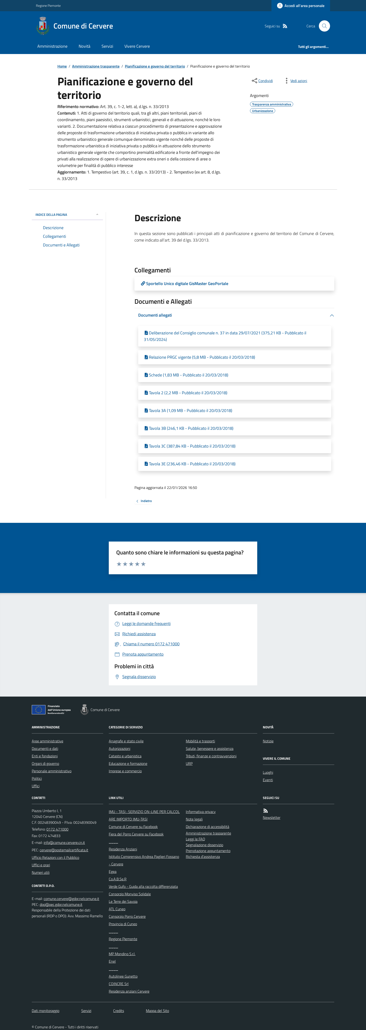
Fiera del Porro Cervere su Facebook (136, 834)
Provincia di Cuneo (123, 924)
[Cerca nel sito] (322, 26)
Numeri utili (40, 872)
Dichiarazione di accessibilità (207, 826)
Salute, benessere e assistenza (209, 748)
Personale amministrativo (51, 771)
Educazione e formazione (128, 763)
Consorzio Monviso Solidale (130, 894)
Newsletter (271, 817)
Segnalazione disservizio (204, 845)
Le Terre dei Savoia (123, 901)
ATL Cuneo (117, 909)
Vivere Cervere (137, 46)
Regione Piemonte (48, 5)
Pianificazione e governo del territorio (155, 66)
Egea (112, 871)
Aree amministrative (47, 741)
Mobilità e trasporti (200, 741)
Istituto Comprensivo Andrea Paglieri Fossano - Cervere (144, 860)
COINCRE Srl (119, 984)
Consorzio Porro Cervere (127, 916)
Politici (37, 778)
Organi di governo (45, 763)
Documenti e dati (45, 748)
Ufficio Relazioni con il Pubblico (55, 857)
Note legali (194, 819)
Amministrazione (52, 46)
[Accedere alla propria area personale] (300, 5)
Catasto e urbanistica (125, 756)
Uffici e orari (41, 865)
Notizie (268, 741)
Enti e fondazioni (45, 756)
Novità (84, 46)
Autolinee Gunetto (123, 976)
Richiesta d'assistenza (203, 856)
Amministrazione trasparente (96, 66)
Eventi (268, 780)
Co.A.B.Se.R (118, 879)
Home (62, 66)
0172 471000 (57, 829)
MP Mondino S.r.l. (122, 954)
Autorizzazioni (119, 748)
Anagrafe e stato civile (126, 741)
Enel (112, 961)
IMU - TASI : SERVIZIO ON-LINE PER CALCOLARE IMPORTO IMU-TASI (144, 815)
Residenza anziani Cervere (129, 991)
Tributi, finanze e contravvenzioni (211, 756)
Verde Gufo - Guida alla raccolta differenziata (143, 886)
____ (113, 841)
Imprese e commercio (125, 771)
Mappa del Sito (157, 1010)
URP (189, 763)
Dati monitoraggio (45, 1010)
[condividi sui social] (262, 80)
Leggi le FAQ (195, 839)
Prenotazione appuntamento (208, 850)
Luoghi (268, 772)
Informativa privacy (201, 811)
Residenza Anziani (123, 849)
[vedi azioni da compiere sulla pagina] (295, 80)
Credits (118, 1010)
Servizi (107, 46)
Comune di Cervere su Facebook (133, 826)
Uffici (35, 786)
